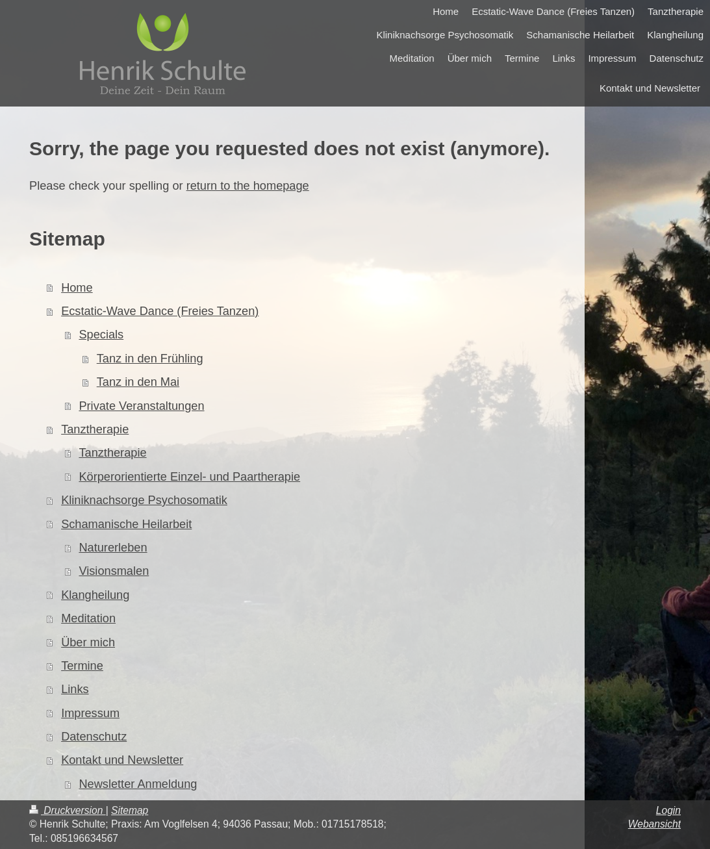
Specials (101, 334)
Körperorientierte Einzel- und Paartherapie (189, 476)
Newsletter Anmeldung (138, 784)
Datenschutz (94, 736)
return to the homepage (247, 185)
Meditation (88, 618)
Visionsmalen (114, 570)
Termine (82, 665)
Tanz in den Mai (138, 381)
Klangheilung (95, 595)
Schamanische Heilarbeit (126, 524)
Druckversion (67, 810)
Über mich (88, 642)
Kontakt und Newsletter (122, 760)
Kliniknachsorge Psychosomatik (144, 500)
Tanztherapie (95, 429)
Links (74, 689)
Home (77, 287)
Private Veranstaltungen (141, 405)
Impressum (90, 713)
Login (668, 810)
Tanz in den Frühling (150, 358)
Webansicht (654, 824)
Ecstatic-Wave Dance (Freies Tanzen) (160, 311)
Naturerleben (113, 547)
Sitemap (129, 810)
